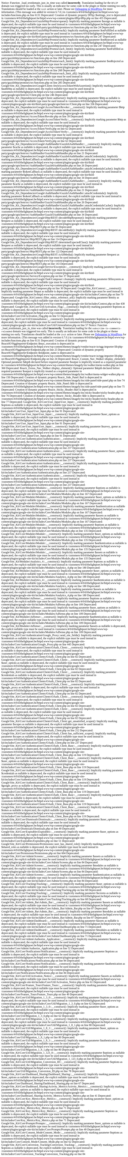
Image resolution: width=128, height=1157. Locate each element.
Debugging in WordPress (89, 9)
